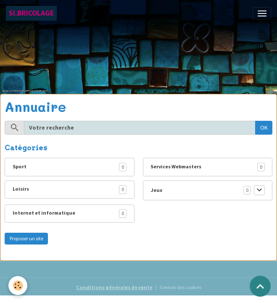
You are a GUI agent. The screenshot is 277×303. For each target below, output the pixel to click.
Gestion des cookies (180, 287)
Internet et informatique (44, 213)
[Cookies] (17, 285)
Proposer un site (26, 238)
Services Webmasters (175, 166)
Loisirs (21, 189)
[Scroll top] (260, 286)
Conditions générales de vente (114, 287)
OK (264, 127)
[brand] (31, 13)
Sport (19, 166)
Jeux (156, 190)
